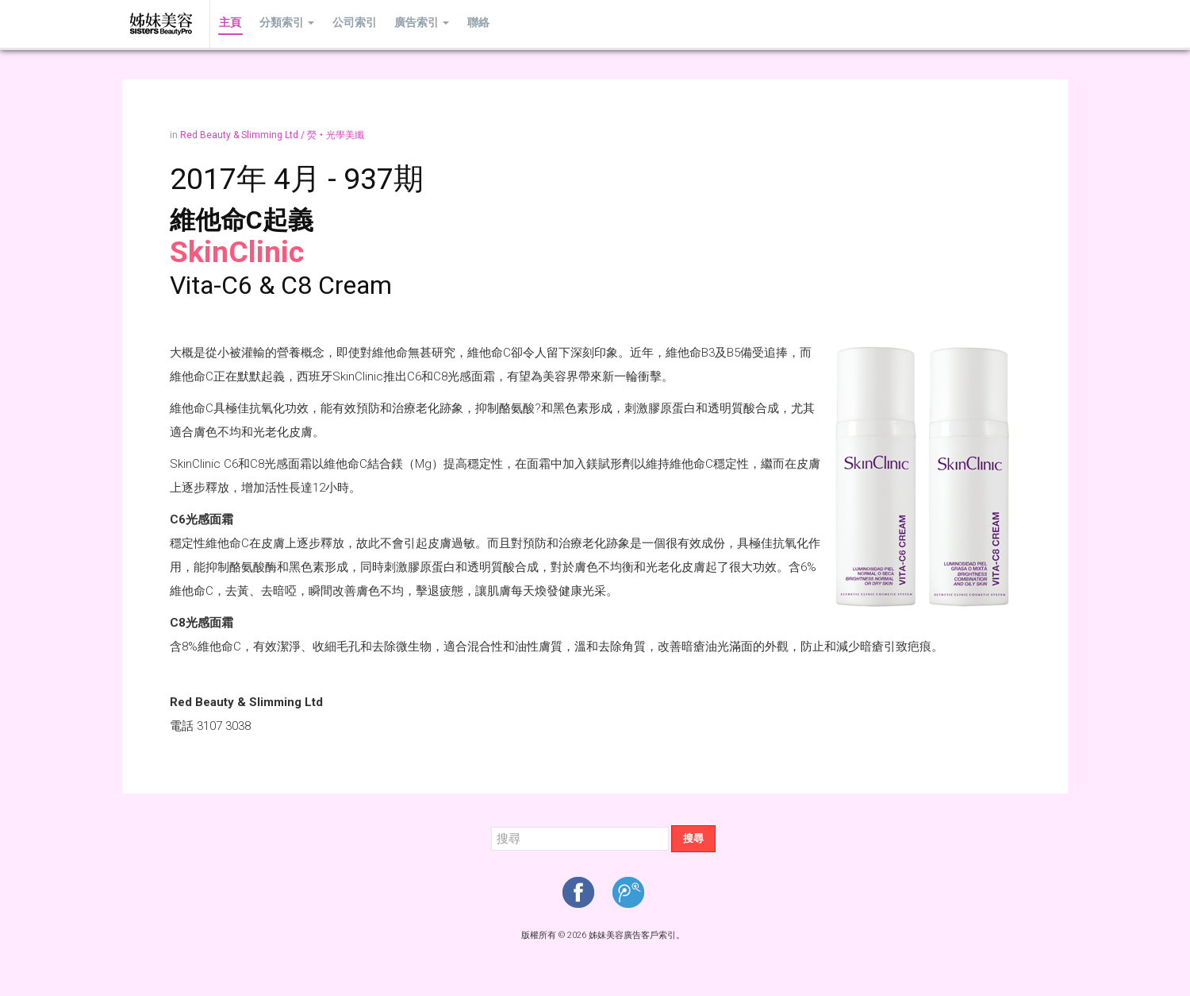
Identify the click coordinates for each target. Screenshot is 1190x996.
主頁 (229, 23)
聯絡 (469, 23)
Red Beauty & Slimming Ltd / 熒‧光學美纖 (272, 135)
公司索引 (349, 23)
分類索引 (283, 23)
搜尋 (693, 838)
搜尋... (491, 825)
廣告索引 (414, 23)
